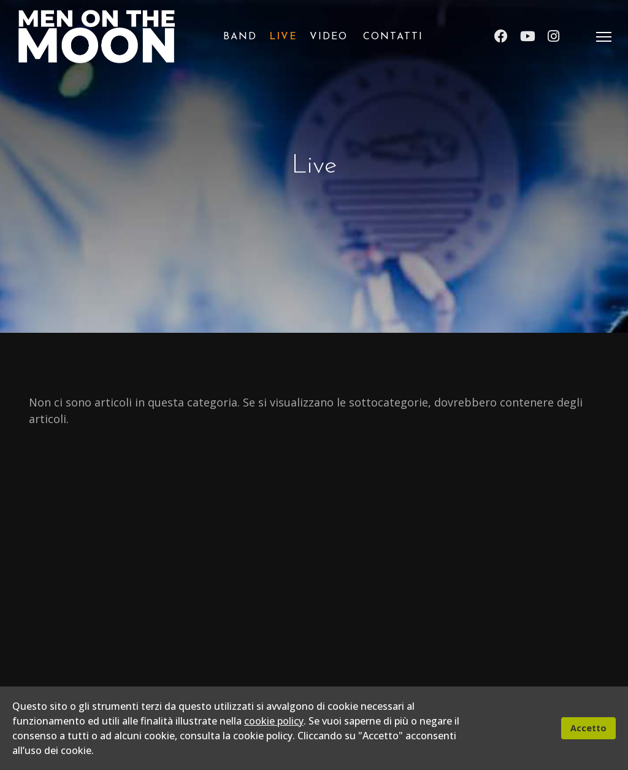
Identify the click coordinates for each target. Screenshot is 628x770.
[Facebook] (501, 36)
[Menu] (603, 37)
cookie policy (274, 721)
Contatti (393, 37)
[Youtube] (527, 36)
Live (283, 37)
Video (329, 37)
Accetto (588, 728)
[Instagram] (553, 36)
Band (240, 37)
